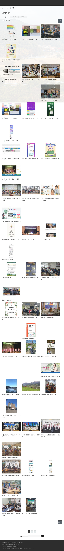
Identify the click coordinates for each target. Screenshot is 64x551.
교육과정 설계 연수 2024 (11, 140)
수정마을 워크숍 (6, 277)
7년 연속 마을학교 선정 (30, 39)
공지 (3, 39)
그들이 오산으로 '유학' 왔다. (48, 356)
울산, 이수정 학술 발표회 (31, 158)
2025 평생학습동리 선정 (50, 100)
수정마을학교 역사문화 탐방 (11, 158)
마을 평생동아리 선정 (10, 39)
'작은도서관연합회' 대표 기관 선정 (10, 394)
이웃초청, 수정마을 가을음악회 (9, 457)
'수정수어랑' (30, 239)
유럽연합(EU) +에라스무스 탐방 (32, 79)
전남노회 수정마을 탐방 (46, 318)
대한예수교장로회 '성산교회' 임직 (10, 239)
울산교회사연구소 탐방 (7, 300)
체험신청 (14, 17)
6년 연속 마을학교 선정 (10, 118)
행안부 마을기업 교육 (7, 259)
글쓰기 (59, 21)
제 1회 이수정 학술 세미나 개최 (52, 118)
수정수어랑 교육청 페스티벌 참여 (12, 60)
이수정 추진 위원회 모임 (50, 39)
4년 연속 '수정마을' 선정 (33, 394)
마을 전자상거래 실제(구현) (51, 158)
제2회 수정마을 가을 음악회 (47, 475)
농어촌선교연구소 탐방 (50, 79)
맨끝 (35, 531)
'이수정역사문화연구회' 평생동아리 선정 (31, 356)
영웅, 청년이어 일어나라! (27, 338)
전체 (6, 17)
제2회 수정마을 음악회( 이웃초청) (10, 475)
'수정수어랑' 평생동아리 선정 (9, 356)
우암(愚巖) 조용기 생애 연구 (48, 394)
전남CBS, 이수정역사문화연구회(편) (50, 377)
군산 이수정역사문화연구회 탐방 (29, 277)
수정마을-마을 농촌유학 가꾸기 (12, 79)
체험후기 (22, 17)
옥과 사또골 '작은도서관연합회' (48, 239)
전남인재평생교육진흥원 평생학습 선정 (11, 318)
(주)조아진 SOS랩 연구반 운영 (29, 513)
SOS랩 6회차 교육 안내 (27, 475)
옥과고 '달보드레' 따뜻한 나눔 (29, 318)
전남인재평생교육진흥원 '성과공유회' (11, 221)
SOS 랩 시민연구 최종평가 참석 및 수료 (31, 435)
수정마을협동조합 (6, 2)
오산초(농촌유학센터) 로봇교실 (9, 496)
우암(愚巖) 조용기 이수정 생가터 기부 (50, 277)
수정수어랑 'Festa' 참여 (31, 118)
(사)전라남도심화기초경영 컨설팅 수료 (11, 435)
